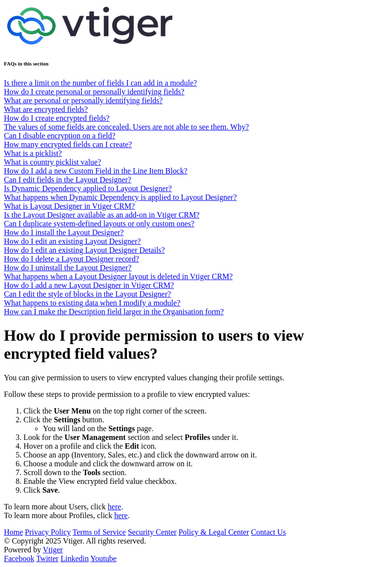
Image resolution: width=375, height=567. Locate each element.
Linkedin (75, 558)
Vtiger (53, 549)
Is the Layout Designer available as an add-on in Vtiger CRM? (101, 215)
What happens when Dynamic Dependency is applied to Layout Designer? (120, 197)
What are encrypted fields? (46, 109)
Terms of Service (99, 532)
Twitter (47, 558)
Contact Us (268, 532)
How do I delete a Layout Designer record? (71, 259)
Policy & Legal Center (214, 532)
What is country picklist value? (52, 162)
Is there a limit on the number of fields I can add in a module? (100, 83)
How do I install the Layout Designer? (64, 232)
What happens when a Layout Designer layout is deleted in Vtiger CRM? (118, 276)
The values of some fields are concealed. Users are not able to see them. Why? (126, 127)
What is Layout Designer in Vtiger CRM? (69, 206)
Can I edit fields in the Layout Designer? (67, 179)
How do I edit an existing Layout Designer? (72, 241)
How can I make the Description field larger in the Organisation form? (114, 311)
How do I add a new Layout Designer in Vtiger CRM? (89, 285)
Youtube (103, 558)
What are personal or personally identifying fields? (83, 100)
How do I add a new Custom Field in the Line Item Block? (96, 171)
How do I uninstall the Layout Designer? (67, 267)
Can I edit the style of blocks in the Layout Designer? (87, 294)
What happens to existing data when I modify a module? (92, 303)
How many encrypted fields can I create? (68, 144)
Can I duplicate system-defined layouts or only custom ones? (99, 223)
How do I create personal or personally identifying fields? (94, 91)
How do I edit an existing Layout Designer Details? (84, 250)
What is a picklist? (33, 153)
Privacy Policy (48, 532)
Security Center (152, 532)
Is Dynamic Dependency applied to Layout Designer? (88, 188)
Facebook (19, 558)
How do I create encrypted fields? (56, 118)
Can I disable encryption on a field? (59, 135)
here (115, 506)
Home (13, 532)
